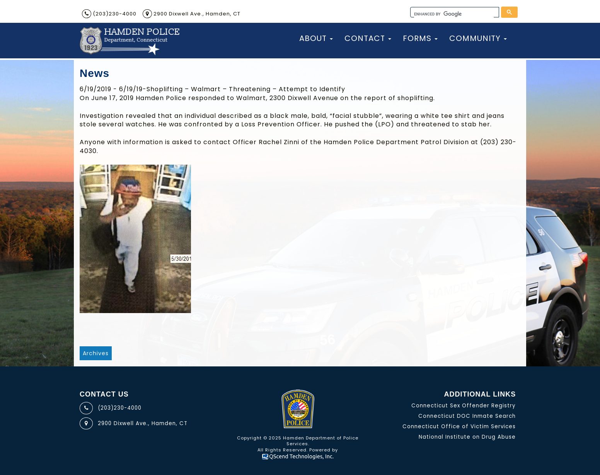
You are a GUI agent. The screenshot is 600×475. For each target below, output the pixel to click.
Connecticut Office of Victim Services (459, 426)
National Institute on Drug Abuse (467, 437)
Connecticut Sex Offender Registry (463, 405)
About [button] (316, 38)
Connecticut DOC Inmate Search (467, 416)
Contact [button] (367, 38)
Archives (96, 353)
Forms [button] (420, 38)
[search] (454, 14)
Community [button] (478, 38)
